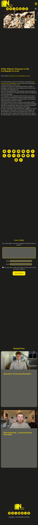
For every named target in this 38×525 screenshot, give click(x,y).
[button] (36, 4)
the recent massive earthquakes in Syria (17, 82)
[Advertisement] (16, 45)
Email (7, 266)
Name (7, 263)
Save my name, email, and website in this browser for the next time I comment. (20, 270)
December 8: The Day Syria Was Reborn (17, 376)
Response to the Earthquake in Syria (20, 76)
